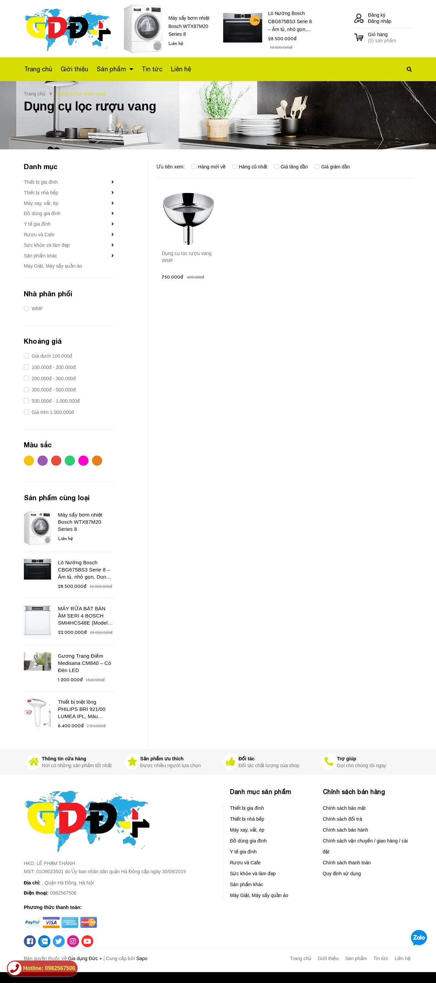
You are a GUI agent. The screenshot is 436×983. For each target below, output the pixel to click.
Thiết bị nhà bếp (41, 192)
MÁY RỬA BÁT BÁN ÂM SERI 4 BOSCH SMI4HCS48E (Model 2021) (83, 616)
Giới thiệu (328, 958)
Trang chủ (300, 958)
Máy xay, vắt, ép (41, 203)
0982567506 (63, 893)
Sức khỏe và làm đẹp (46, 245)
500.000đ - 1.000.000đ (55, 401)
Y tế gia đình (37, 224)
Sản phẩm (356, 958)
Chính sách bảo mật (344, 808)
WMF (36, 308)
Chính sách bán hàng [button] (354, 791)
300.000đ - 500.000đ (53, 389)
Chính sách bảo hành (345, 830)
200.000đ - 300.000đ (53, 378)
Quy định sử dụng (342, 873)
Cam (97, 461)
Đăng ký (376, 15)
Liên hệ (402, 958)
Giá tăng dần (291, 166)
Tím (42, 461)
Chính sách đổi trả (342, 819)
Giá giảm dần (332, 166)
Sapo (141, 958)
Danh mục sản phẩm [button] (260, 791)
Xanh (70, 461)
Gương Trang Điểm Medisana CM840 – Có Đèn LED (84, 663)
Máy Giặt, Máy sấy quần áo (53, 266)
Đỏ (56, 461)
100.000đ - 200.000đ (53, 367)
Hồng (83, 461)
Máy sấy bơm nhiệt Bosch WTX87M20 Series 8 (188, 26)
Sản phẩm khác (40, 255)
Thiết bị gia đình (41, 182)
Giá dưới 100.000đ (51, 356)
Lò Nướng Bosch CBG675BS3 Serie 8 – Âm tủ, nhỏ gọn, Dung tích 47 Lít (290, 23)
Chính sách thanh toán (347, 862)
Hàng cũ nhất (249, 166)
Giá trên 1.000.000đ (52, 412)
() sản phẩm (390, 37)
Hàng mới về (208, 166)
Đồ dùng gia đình (42, 213)
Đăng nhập (379, 21)
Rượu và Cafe (39, 234)
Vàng (29, 461)
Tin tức (380, 958)
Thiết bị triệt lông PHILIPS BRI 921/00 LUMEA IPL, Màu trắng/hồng (81, 710)
